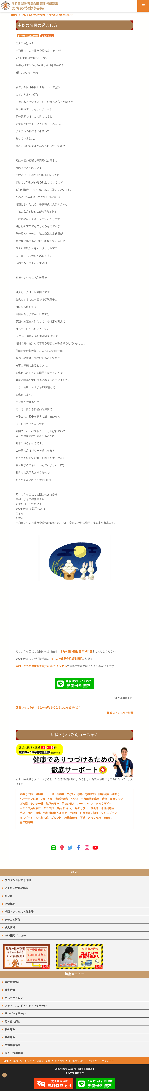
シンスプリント (110, 812)
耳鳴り (60, 794)
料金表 (9, 896)
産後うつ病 (26, 794)
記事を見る (48, 36)
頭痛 (80, 794)
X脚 (50, 798)
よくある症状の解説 (16, 888)
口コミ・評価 (44, 1061)
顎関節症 (90, 794)
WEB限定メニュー (15, 935)
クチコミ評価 (12, 919)
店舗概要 (10, 903)
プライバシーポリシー (99, 1061)
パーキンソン (85, 803)
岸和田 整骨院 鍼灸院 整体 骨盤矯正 (35, 3)
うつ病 (74, 798)
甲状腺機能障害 (90, 798)
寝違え (115, 794)
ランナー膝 (36, 803)
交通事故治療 (12, 1045)
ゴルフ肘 (56, 817)
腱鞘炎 (39, 794)
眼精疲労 (103, 794)
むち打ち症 (42, 817)
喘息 (104, 798)
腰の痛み (10, 1030)
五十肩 (50, 794)
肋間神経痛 (61, 798)
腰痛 (38, 812)
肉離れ (107, 817)
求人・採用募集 (14, 1053)
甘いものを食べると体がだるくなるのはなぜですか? (48, 707)
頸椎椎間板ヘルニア (55, 812)
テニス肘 (48, 808)
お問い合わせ (76, 1061)
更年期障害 (26, 822)
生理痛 (73, 812)
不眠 (82, 817)
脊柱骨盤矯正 (12, 982)
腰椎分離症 (70, 817)
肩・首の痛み (12, 1022)
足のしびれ (81, 808)
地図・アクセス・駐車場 (19, 911)
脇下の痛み (52, 803)
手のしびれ (26, 812)
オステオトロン (14, 998)
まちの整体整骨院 (28, 8)
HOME (5, 1061)
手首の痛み (68, 803)
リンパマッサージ (15, 1014)
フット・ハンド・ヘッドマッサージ (26, 1006)
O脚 (43, 798)
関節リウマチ (117, 798)
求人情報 (10, 927)
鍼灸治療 (10, 990)
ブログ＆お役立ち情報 (33, 15)
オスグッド (26, 817)
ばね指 (24, 803)
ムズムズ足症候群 (30, 808)
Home (14, 15)
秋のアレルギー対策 (120, 712)
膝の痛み (10, 1037)
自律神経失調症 (89, 812)
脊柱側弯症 (107, 808)
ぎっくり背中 (103, 803)
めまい (71, 794)
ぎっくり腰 (94, 817)
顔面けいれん (64, 808)
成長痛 (94, 808)
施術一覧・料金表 (22, 1061)
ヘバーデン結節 (29, 798)
